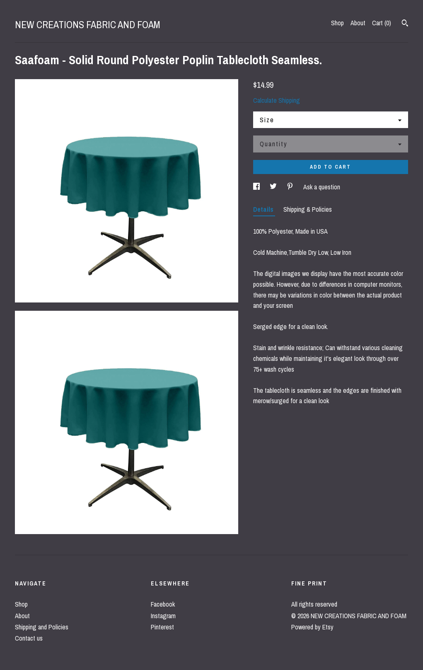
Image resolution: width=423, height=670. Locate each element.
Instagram (163, 615)
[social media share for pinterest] (291, 186)
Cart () (381, 22)
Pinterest (162, 626)
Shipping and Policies (41, 626)
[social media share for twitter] (274, 186)
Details (264, 209)
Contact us (29, 638)
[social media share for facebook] (257, 186)
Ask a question (321, 186)
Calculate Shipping (276, 100)
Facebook (163, 604)
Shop (337, 22)
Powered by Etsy (312, 626)
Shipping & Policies (307, 209)
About (357, 22)
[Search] (405, 24)
